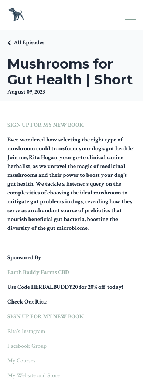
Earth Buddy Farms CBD (38, 272)
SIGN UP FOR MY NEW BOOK (45, 125)
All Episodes (29, 42)
